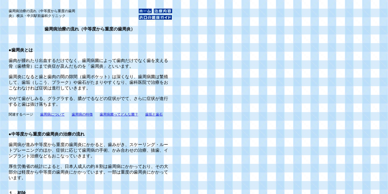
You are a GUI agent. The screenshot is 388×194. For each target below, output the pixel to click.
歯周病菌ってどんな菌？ (119, 114)
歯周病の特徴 (82, 114)
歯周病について (52, 114)
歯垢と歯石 (154, 114)
